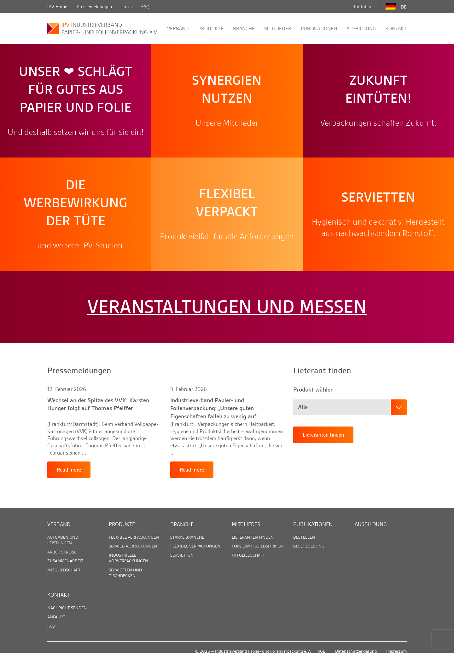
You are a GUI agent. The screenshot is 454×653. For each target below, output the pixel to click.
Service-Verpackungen (133, 546)
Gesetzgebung (308, 546)
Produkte (211, 28)
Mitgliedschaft (64, 570)
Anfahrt (56, 617)
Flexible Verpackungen (134, 537)
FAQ (145, 6)
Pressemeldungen (94, 6)
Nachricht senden (67, 607)
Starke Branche (187, 537)
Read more (69, 469)
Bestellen (304, 537)
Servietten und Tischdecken (125, 572)
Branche (244, 28)
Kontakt (396, 28)
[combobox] (350, 407)
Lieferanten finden (323, 434)
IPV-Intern (362, 6)
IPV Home (57, 6)
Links (126, 6)
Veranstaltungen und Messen (227, 307)
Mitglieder (277, 28)
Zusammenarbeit (65, 561)
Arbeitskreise (61, 552)
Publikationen (319, 28)
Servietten (182, 555)
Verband (178, 28)
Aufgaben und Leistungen (62, 540)
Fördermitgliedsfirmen (257, 546)
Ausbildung (361, 28)
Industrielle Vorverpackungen (128, 558)
